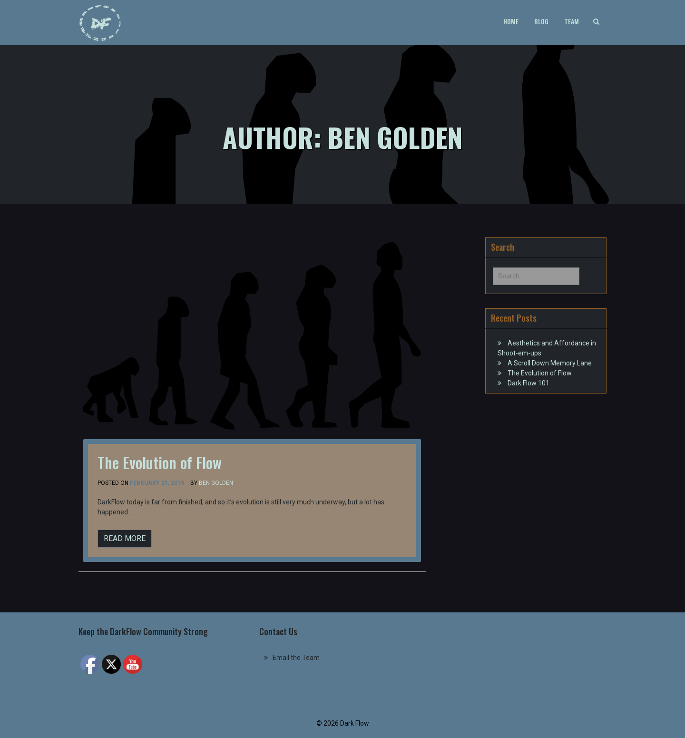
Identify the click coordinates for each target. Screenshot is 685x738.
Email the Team (296, 657)
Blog (541, 21)
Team (571, 21)
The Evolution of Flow (160, 462)
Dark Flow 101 (528, 383)
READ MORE (125, 538)
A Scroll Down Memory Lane (550, 363)
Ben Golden (216, 483)
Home (511, 21)
